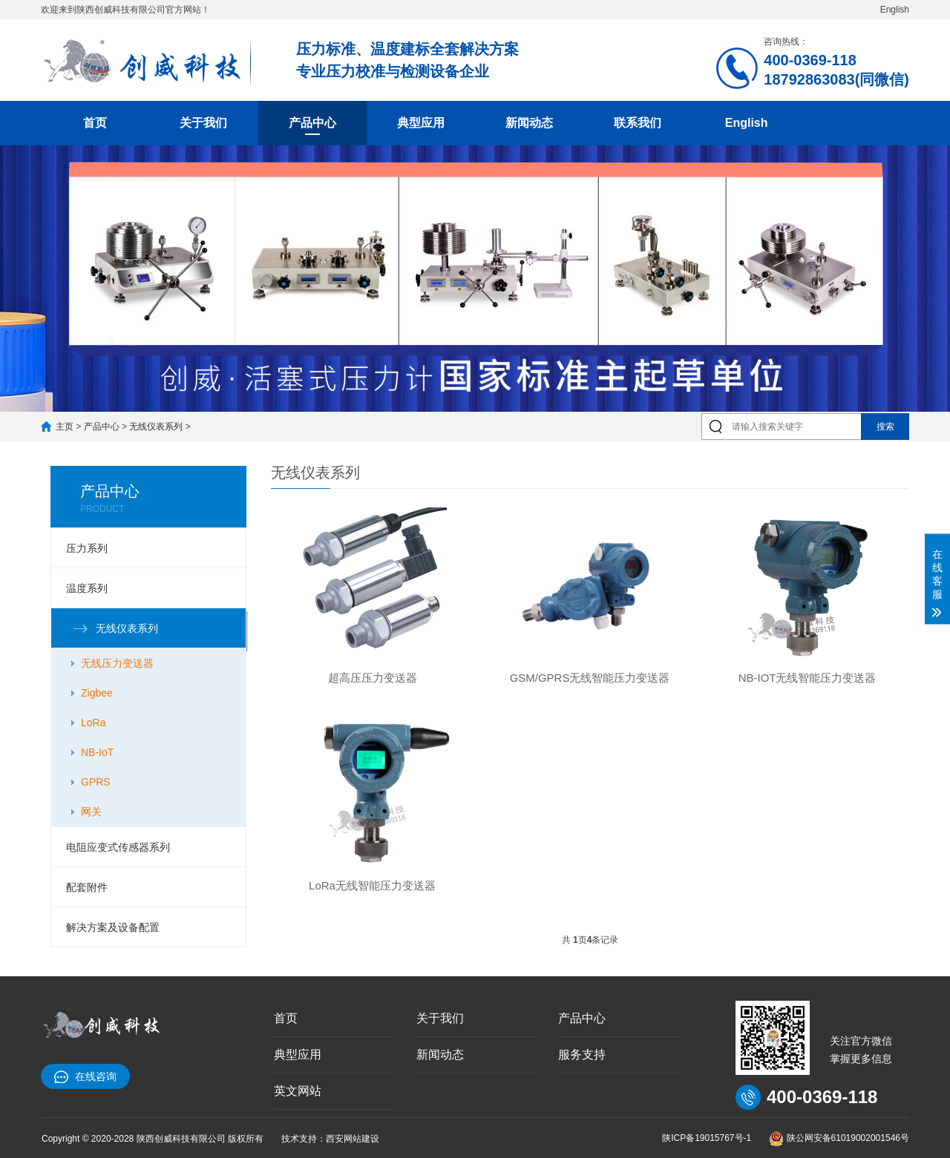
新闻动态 (529, 122)
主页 (64, 426)
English (894, 9)
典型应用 (421, 122)
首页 (95, 122)
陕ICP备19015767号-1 (706, 1138)
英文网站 (297, 1091)
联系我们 (637, 122)
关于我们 (203, 122)
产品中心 (312, 122)
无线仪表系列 (156, 426)
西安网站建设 (352, 1139)
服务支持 (582, 1054)
